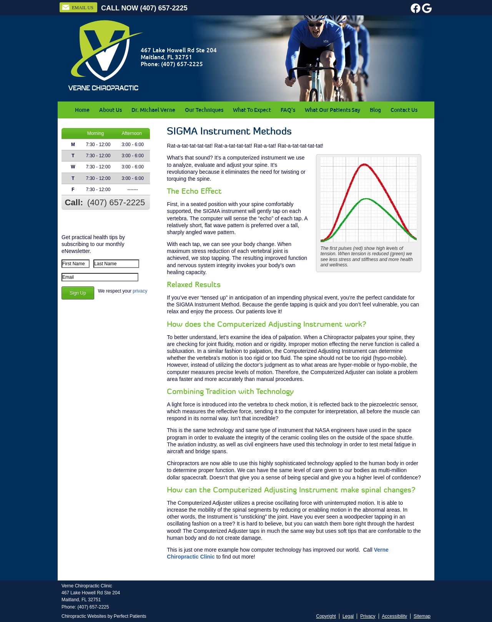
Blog (375, 110)
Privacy (367, 616)
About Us (110, 110)
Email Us (77, 7)
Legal (348, 616)
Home (82, 110)
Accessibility (394, 616)
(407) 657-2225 (164, 8)
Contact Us (404, 110)
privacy (140, 291)
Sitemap (422, 616)
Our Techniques (204, 110)
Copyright (326, 616)
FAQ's (288, 110)
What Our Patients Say (332, 110)
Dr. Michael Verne (153, 110)
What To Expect (252, 110)
